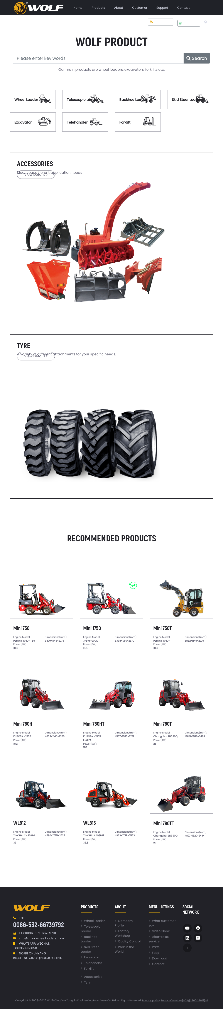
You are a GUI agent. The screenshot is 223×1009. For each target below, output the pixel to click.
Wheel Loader (26, 99)
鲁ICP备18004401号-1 (194, 1000)
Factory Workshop (122, 933)
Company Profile (124, 923)
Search (196, 58)
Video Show (160, 931)
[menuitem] (78, 7)
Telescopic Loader (82, 99)
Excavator (23, 122)
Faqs (155, 952)
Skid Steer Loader (186, 99)
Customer (139, 7)
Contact (183, 7)
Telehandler (77, 122)
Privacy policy (151, 1000)
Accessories (93, 977)
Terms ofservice (171, 1000)
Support (162, 7)
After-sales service (159, 939)
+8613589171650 (25, 948)
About (118, 7)
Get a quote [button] (161, 22)
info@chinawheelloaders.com (41, 938)
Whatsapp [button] (188, 23)
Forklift (124, 122)
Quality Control (129, 941)
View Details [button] (36, 174)
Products (98, 7)
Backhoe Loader (133, 99)
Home (78, 7)
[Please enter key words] (98, 58)
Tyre (87, 982)
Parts (155, 947)
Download (159, 958)
